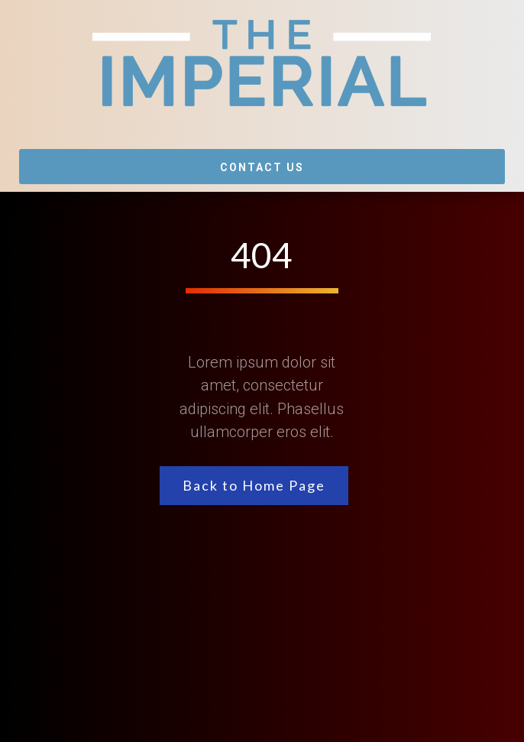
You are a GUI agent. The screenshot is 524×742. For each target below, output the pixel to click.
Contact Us (262, 167)
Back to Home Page (254, 485)
